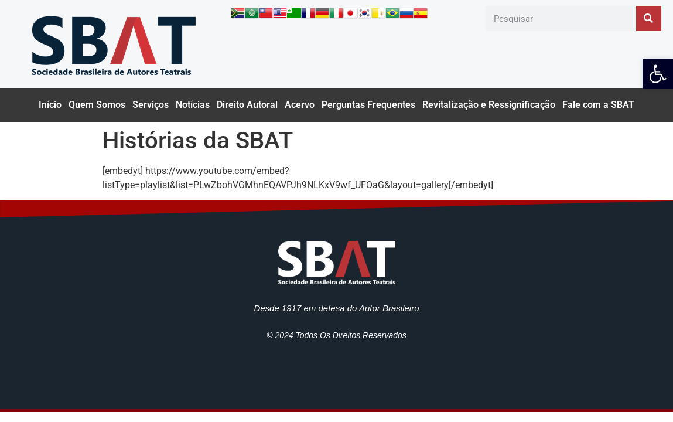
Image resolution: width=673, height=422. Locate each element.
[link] (658, 74)
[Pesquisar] (648, 18)
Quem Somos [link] (97, 104)
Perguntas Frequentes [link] (368, 104)
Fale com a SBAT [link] (598, 104)
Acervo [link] (300, 104)
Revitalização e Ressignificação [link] (488, 104)
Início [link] (50, 104)
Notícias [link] (193, 104)
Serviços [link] (150, 104)
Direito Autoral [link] (247, 104)
